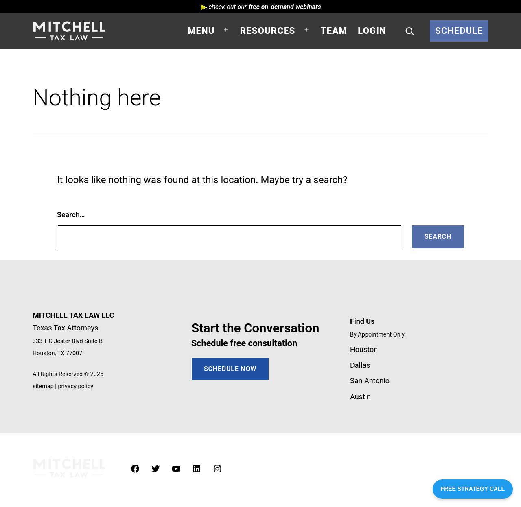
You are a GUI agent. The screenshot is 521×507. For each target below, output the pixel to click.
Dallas (360, 365)
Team (334, 31)
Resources (268, 31)
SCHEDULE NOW (230, 369)
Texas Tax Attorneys (65, 327)
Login (372, 31)
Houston (364, 349)
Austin (360, 396)
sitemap (43, 386)
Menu (201, 31)
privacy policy (75, 386)
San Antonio (370, 380)
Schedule (459, 31)
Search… (71, 214)
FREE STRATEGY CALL (473, 488)
